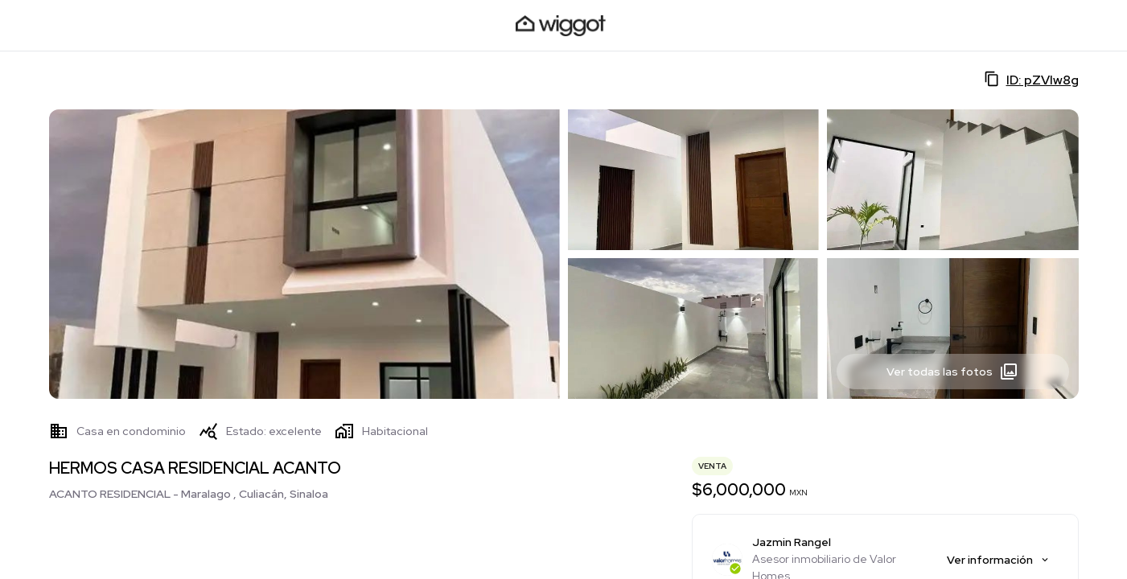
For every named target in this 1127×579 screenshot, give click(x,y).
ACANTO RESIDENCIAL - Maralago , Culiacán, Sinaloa (188, 494)
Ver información (999, 559)
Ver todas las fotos (952, 371)
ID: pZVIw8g (1031, 79)
